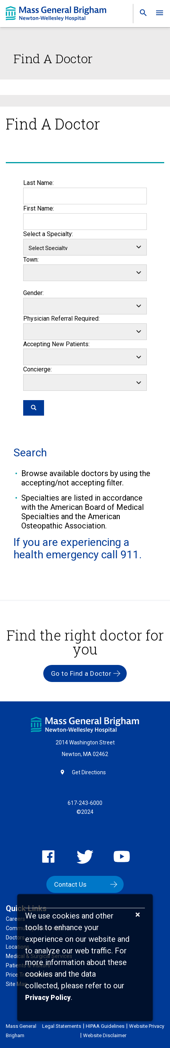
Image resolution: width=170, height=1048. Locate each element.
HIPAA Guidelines (105, 1026)
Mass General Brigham (21, 1030)
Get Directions (89, 772)
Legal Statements (61, 1026)
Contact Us (70, 884)
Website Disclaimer (104, 1035)
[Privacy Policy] (48, 998)
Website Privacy (146, 1026)
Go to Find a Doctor (81, 673)
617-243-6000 (85, 803)
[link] (141, 14)
